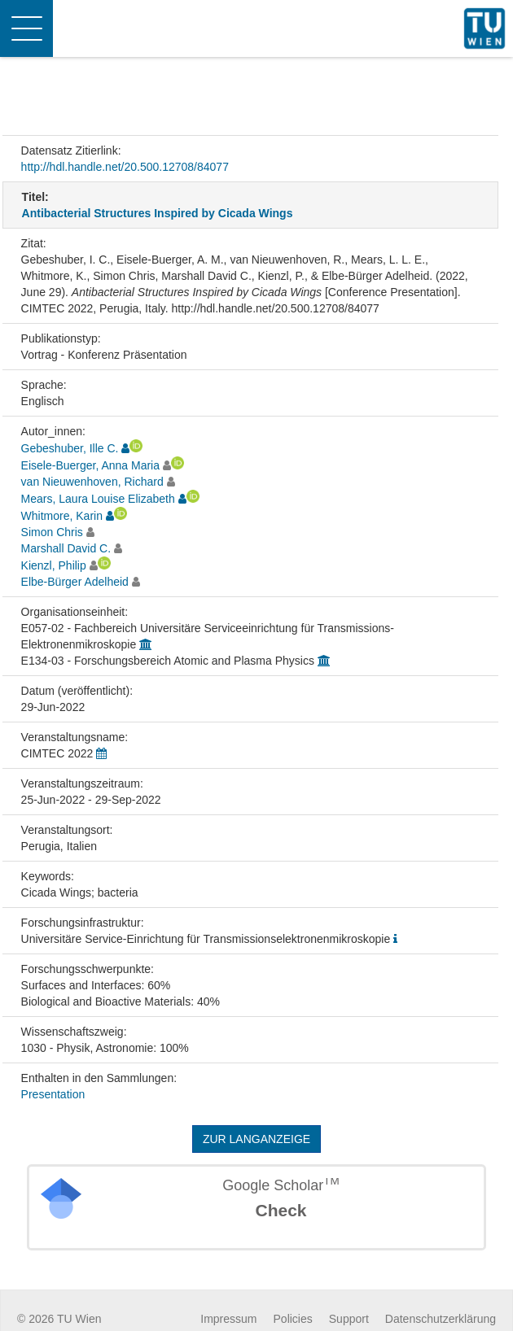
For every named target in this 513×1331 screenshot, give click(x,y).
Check (280, 1210)
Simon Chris (52, 532)
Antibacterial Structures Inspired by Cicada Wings (157, 213)
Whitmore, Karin (62, 515)
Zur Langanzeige (256, 1139)
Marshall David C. (66, 548)
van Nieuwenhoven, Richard (92, 481)
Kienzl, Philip (53, 565)
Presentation (53, 1094)
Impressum (228, 1318)
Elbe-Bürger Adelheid (75, 581)
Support (349, 1318)
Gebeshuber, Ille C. (70, 448)
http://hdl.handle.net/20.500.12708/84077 (125, 166)
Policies (293, 1318)
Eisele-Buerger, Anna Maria (90, 465)
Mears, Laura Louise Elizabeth (98, 498)
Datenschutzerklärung (440, 1318)
